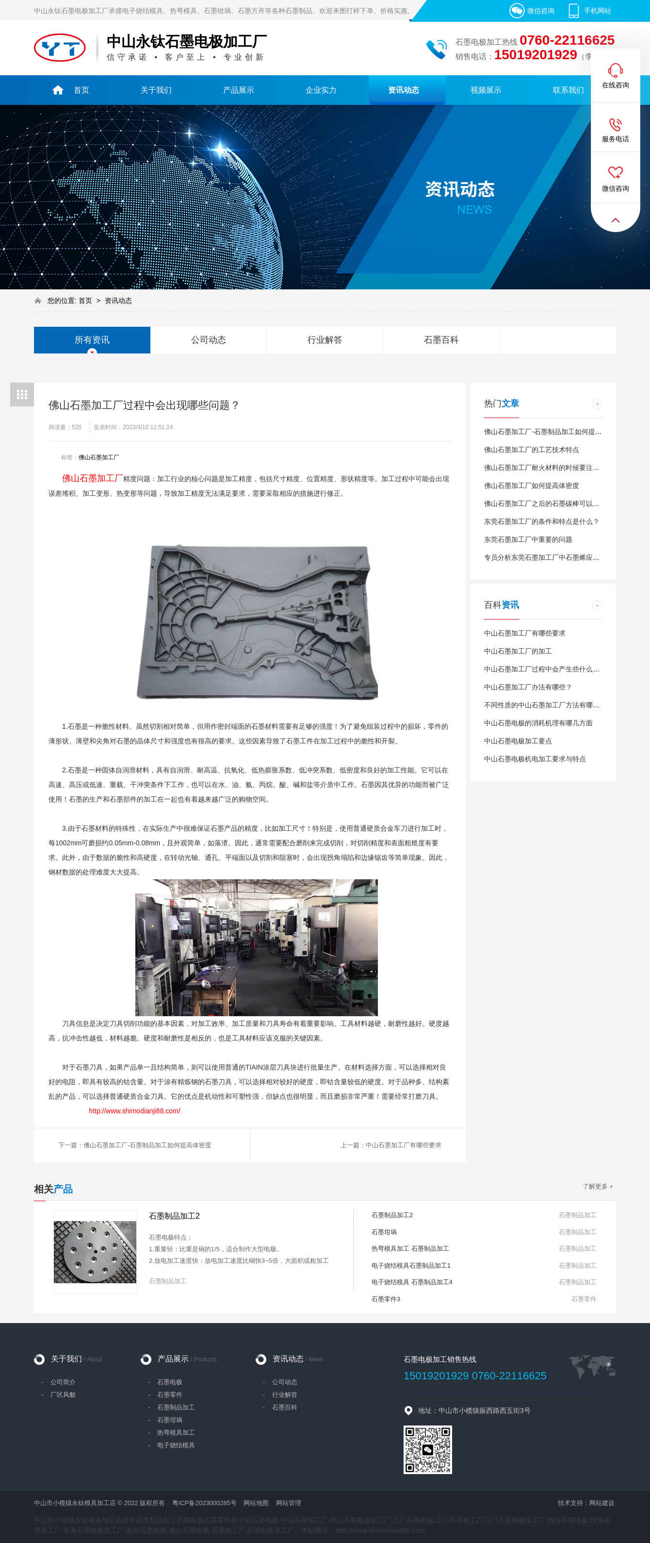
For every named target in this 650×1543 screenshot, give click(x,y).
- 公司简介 (58, 1382)
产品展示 (187, 1359)
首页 (86, 300)
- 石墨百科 (280, 1407)
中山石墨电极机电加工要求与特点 (535, 759)
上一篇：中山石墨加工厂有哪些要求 (391, 1145)
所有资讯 (92, 340)
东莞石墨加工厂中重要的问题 (528, 539)
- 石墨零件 (165, 1394)
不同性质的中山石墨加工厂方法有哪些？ (545, 705)
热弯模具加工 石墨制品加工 (410, 1248)
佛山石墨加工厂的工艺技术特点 (531, 449)
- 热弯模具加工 (171, 1432)
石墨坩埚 (384, 1232)
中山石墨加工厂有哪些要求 (525, 633)
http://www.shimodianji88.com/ (134, 1111)
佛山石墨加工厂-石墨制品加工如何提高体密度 (553, 432)
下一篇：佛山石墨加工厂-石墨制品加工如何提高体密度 (134, 1145)
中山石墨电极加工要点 (518, 741)
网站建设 (602, 1503)
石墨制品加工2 (174, 1216)
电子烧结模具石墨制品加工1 (411, 1265)
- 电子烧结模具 (171, 1445)
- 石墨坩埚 (165, 1420)
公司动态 (208, 340)
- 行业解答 (280, 1394)
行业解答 (325, 340)
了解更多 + (598, 1186)
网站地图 (256, 1503)
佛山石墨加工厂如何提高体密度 (531, 485)
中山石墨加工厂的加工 (518, 651)
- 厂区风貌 (58, 1394)
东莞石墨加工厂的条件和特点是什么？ (542, 521)
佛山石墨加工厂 (99, 457)
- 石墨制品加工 (171, 1407)
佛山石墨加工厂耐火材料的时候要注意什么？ (552, 467)
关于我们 (76, 1359)
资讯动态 (118, 300)
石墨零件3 (386, 1299)
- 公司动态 (280, 1382)
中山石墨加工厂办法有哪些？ (528, 687)
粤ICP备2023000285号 (204, 1503)
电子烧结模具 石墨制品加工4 (412, 1282)
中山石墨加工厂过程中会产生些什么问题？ (548, 669)
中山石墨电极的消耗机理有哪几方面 (538, 723)
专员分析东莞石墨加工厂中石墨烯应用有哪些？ (555, 557)
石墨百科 (441, 340)
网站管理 (288, 1503)
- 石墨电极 (165, 1382)
